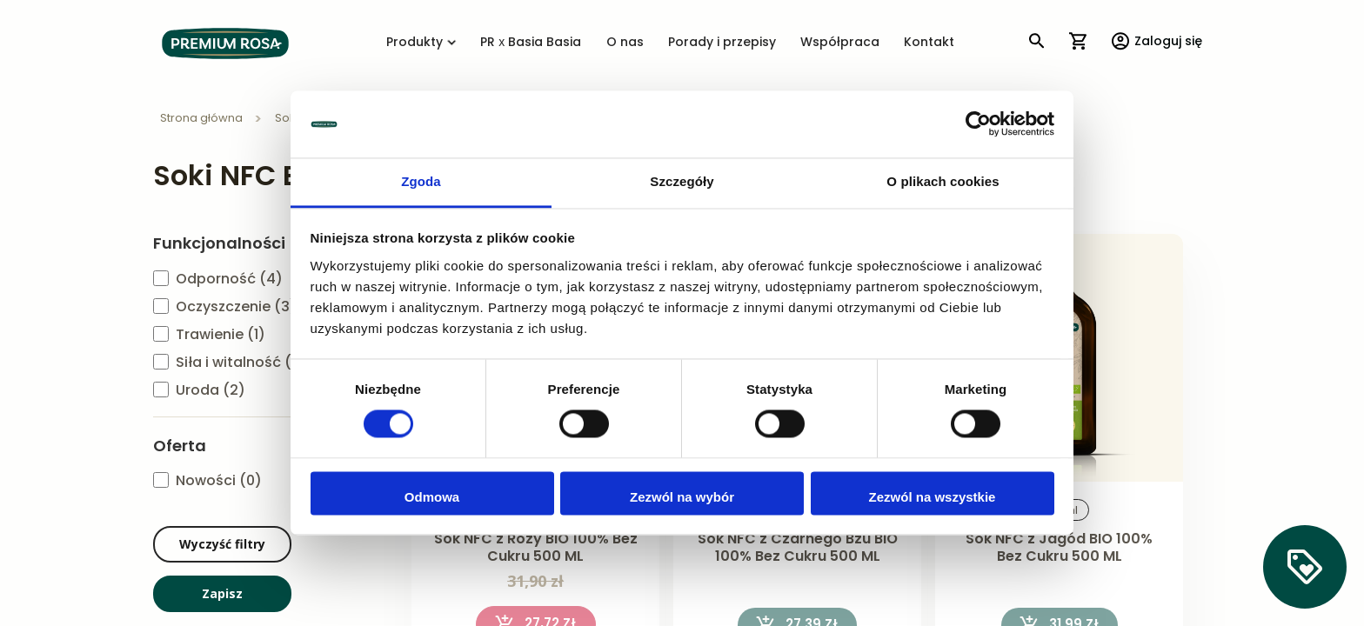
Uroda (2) (210, 390)
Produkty (421, 43)
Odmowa (432, 496)
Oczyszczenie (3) (236, 307)
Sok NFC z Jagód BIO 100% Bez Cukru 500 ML (1059, 548)
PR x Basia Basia (530, 43)
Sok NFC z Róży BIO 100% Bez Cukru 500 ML (536, 548)
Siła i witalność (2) (241, 363)
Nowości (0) (219, 481)
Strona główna (202, 118)
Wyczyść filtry (222, 544)
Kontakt (929, 43)
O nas (625, 43)
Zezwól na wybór (682, 496)
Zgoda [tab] (421, 181)
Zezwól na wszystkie (932, 496)
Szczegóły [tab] (681, 181)
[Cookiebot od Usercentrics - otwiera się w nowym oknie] (978, 124)
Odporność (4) (229, 279)
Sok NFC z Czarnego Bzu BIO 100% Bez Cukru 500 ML (798, 548)
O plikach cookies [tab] (942, 181)
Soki (288, 118)
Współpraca (839, 43)
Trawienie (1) (220, 335)
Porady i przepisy (722, 43)
